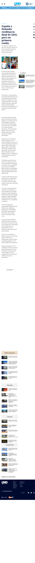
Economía (21, 7)
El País (18, 8)
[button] (2, 3)
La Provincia (7, 8)
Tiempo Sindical (29, 8)
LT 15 (32, 8)
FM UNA (21, 486)
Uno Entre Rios (4, 23)
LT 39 (31, 8)
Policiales (11, 7)
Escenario (26, 7)
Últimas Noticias (3, 8)
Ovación (15, 7)
